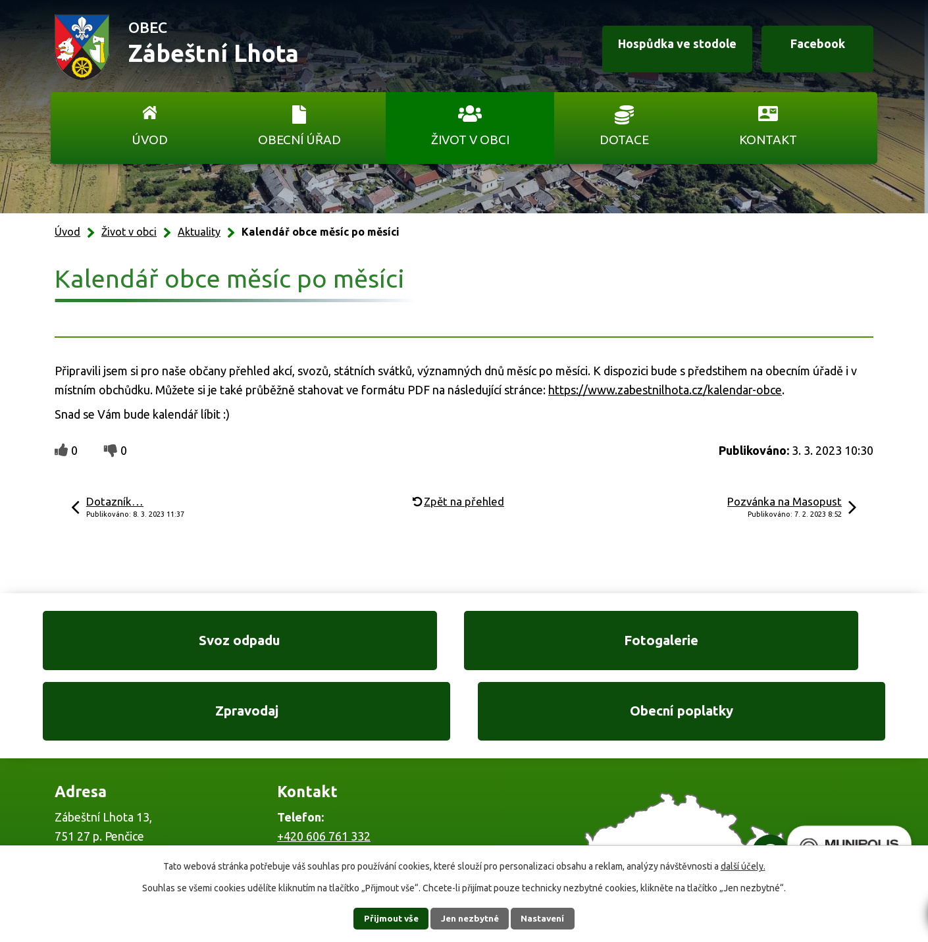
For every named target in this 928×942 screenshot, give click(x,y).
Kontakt (768, 139)
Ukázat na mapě (635, 799)
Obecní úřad (299, 139)
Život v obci (470, 139)
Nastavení (548, 918)
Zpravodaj (573, 644)
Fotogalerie (354, 644)
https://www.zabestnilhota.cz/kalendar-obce (665, 389)
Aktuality (199, 232)
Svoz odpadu (135, 644)
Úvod (150, 139)
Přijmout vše (385, 918)
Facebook (812, 48)
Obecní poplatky (793, 644)
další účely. (743, 866)
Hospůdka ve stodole (664, 48)
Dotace (624, 139)
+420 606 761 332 (324, 772)
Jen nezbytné (470, 918)
